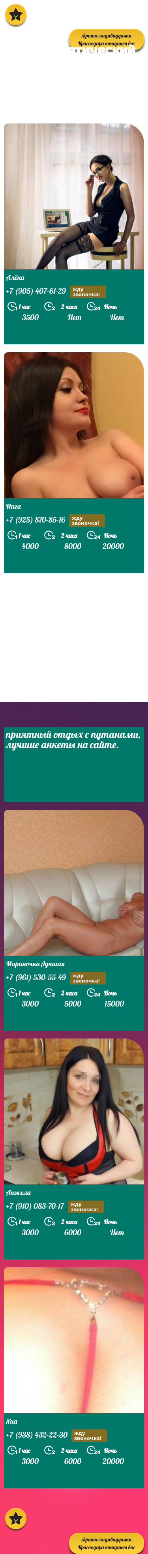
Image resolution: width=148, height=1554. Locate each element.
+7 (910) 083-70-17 (55, 1207)
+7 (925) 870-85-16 (55, 520)
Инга (13, 506)
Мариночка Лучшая (35, 963)
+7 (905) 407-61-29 (56, 292)
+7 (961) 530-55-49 (56, 978)
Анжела (18, 1192)
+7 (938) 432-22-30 (56, 1435)
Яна (11, 1421)
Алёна (15, 277)
